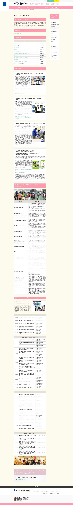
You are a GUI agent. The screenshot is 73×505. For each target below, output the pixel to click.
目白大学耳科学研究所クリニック (55, 56)
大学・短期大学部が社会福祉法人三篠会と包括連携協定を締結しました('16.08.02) (22, 93)
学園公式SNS (52, 493)
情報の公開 (57, 491)
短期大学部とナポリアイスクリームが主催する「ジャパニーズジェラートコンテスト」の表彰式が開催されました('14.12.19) (23, 117)
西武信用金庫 (16, 47)
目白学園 (52, 491)
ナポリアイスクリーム (17, 43)
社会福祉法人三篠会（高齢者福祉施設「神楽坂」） (21, 53)
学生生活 (36, 7)
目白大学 (22, 491)
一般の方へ (53, 4)
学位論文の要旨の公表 (54, 31)
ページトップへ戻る (57, 502)
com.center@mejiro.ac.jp (21, 479)
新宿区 (15, 49)
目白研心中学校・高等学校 (45, 491)
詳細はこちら (22, 444)
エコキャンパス (53, 58)
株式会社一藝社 (16, 59)
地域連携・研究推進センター (55, 24)
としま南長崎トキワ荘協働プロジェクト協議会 (20, 57)
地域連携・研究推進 (25, 9)
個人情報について (45, 493)
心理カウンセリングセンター (55, 48)
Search (45, 0)
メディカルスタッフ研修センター (55, 52)
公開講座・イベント (53, 41)
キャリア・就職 (45, 7)
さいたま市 (15, 55)
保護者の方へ (48, 4)
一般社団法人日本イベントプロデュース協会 (20, 61)
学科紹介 (27, 7)
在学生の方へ (37, 4)
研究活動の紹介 (53, 26)
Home (15, 9)
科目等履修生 (53, 39)
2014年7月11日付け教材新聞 (20, 172)
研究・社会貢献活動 (53, 20)
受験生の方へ (32, 4)
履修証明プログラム (54, 37)
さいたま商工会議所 (17, 51)
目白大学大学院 (28, 491)
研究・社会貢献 (54, 7)
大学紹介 (18, 7)
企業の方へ (57, 4)
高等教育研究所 (53, 46)
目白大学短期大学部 (36, 491)
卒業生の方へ (43, 4)
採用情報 (58, 493)
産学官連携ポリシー (17, 33)
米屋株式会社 (16, 45)
